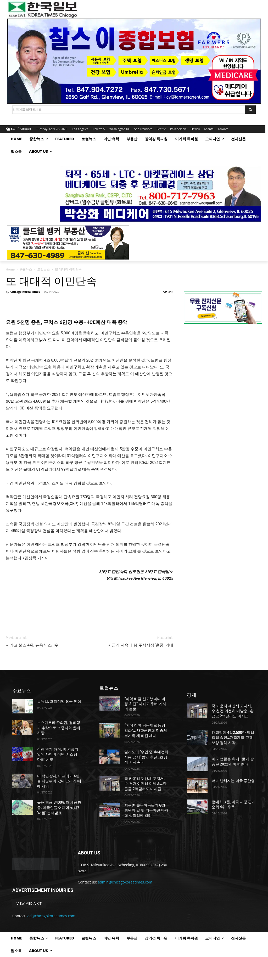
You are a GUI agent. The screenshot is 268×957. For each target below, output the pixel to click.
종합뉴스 (26, 269)
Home (10, 269)
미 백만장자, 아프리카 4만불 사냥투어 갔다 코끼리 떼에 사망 (59, 781)
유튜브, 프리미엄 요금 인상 (59, 701)
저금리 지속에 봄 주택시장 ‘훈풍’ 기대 (140, 645)
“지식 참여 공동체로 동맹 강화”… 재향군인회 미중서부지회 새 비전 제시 (145, 730)
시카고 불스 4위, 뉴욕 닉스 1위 (32, 645)
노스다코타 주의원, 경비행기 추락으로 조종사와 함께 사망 (58, 727)
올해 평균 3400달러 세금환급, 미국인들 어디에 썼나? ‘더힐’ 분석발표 (59, 807)
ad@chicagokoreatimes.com (51, 915)
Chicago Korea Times (25, 292)
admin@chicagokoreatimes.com (125, 882)
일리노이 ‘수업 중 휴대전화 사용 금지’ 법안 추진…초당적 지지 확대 (146, 757)
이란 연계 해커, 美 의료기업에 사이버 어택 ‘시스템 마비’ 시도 (57, 754)
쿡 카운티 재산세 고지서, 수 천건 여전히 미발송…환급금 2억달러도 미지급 (145, 783)
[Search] (250, 109)
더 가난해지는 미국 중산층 (233, 781)
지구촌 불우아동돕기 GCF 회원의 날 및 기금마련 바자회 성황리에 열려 (146, 810)
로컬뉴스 (43, 269)
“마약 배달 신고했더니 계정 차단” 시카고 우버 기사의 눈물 (145, 704)
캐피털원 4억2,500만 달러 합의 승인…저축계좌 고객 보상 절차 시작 (233, 737)
